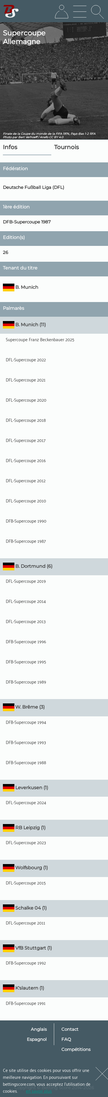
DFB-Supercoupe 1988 (26, 762)
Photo (7, 137)
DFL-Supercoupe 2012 (26, 480)
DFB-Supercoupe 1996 (26, 641)
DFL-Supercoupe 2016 (26, 460)
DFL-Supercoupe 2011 (25, 922)
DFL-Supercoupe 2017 (26, 440)
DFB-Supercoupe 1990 (26, 521)
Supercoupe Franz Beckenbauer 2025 (40, 339)
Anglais (39, 1029)
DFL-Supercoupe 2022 (26, 359)
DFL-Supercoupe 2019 (26, 581)
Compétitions (75, 1049)
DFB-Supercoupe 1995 (26, 661)
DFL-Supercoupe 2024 (26, 802)
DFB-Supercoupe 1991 (26, 1003)
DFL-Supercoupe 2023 (26, 842)
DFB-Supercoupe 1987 (26, 541)
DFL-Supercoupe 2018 (26, 420)
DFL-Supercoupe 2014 (26, 601)
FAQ (66, 1039)
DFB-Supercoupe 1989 (26, 681)
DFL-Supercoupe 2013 (26, 621)
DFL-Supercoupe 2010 (26, 500)
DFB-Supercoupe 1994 (26, 722)
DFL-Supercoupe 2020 (26, 400)
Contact (69, 1029)
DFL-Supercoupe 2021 (26, 379)
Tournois (66, 147)
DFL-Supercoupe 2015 (26, 882)
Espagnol (37, 1039)
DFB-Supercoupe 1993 (26, 742)
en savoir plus (39, 1091)
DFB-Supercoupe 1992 (26, 963)
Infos (10, 147)
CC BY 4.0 (56, 137)
